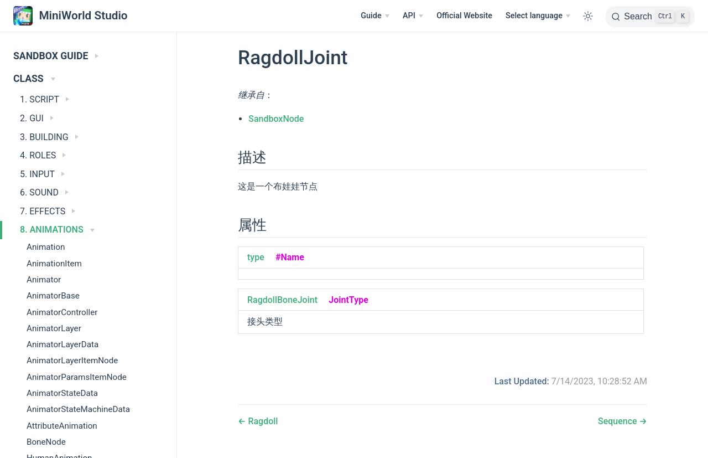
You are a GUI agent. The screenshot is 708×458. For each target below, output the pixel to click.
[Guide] (375, 16)
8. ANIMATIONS (57, 229)
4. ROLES (43, 155)
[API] (413, 16)
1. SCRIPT (44, 99)
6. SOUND (44, 192)
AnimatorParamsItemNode (77, 377)
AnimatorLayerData (62, 344)
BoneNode (46, 442)
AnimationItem (54, 264)
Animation (46, 247)
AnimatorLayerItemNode (72, 361)
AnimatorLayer (54, 328)
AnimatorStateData (62, 393)
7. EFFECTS (47, 211)
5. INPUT (42, 174)
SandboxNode (276, 119)
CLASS (34, 78)
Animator (44, 280)
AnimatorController (62, 312)
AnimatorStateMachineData (78, 409)
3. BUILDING (49, 137)
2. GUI (37, 118)
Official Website (464, 15)
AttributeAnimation (62, 426)
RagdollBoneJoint (282, 300)
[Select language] (538, 16)
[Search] (650, 16)
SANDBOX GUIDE (55, 55)
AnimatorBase (53, 296)
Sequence (618, 421)
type (255, 257)
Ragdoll (262, 421)
